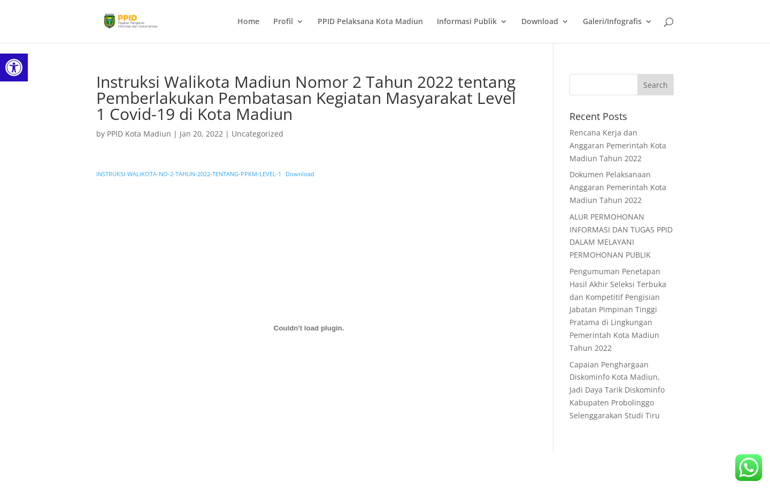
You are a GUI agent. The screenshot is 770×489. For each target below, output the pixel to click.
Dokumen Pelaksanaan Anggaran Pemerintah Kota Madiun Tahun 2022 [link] (617, 187)
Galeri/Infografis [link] (612, 22)
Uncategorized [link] (257, 134)
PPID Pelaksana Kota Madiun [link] (370, 22)
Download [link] (539, 22)
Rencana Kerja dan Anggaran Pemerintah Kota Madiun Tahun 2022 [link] (617, 145)
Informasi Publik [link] (467, 22)
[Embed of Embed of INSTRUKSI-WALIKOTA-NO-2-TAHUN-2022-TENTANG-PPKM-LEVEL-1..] (308, 328)
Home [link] (248, 22)
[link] (14, 67)
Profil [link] (283, 22)
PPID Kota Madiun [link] (139, 134)
